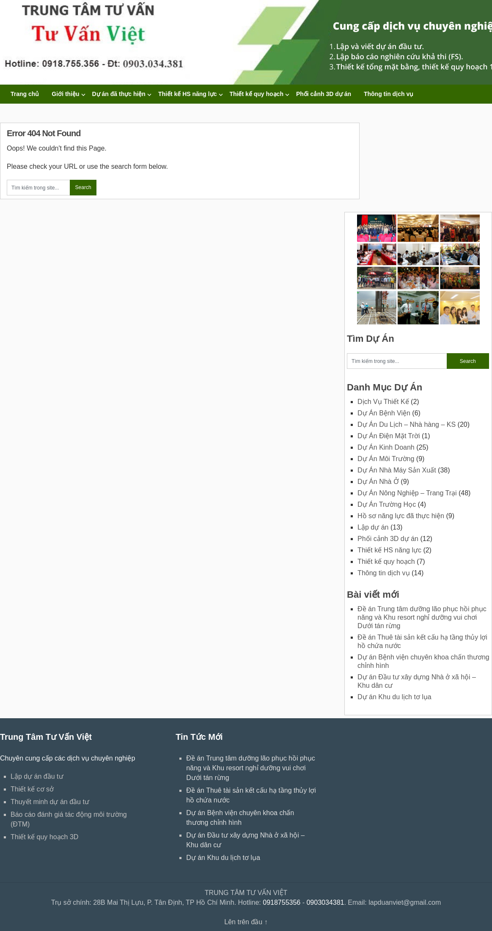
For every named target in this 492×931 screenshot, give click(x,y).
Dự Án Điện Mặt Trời (388, 435)
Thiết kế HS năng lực (187, 94)
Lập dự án (372, 527)
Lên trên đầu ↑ (245, 922)
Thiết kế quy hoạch (256, 94)
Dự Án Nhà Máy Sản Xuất (396, 470)
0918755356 (281, 902)
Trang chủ (25, 94)
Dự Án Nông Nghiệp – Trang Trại (406, 493)
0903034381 (325, 902)
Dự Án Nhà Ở (378, 481)
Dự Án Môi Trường (385, 458)
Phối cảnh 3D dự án (323, 94)
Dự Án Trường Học (386, 504)
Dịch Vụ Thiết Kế (383, 401)
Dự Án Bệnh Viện (383, 413)
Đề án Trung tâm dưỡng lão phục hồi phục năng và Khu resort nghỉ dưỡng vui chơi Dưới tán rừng (422, 617)
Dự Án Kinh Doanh (386, 447)
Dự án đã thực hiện (119, 94)
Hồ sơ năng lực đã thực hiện (400, 515)
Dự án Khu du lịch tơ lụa (394, 696)
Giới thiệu (65, 94)
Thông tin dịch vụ (388, 94)
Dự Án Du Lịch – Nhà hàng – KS (406, 424)
